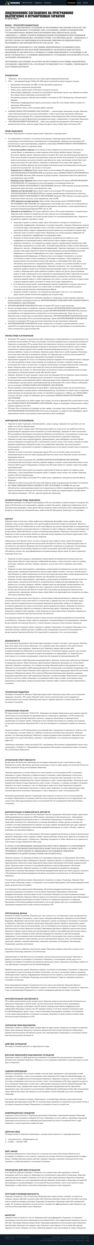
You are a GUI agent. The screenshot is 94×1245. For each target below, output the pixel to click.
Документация (80, 1240)
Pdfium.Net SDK (27, 3)
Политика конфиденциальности (48, 1240)
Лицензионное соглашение (66, 1240)
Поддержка (38, 3)
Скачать (85, 3)
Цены (79, 3)
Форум (87, 1240)
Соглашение (71, 3)
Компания (47, 3)
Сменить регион (10, 1238)
